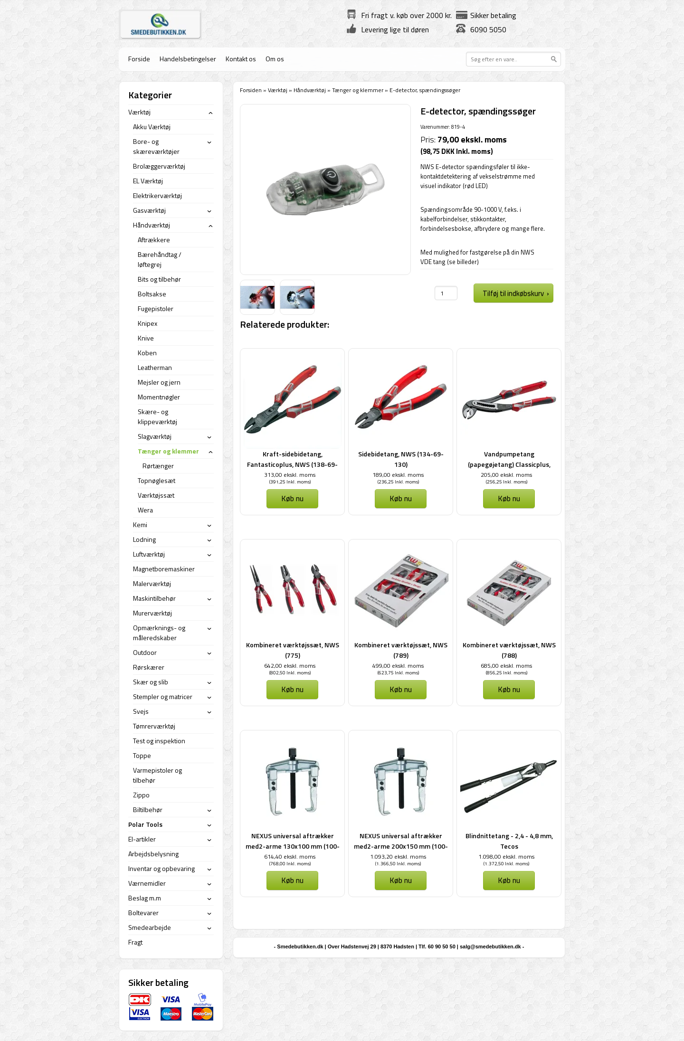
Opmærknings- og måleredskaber (159, 633)
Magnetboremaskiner (164, 569)
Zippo (141, 795)
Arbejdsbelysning (153, 854)
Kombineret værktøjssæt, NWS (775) (292, 650)
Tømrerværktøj (154, 726)
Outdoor (145, 652)
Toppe (142, 755)
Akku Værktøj (152, 127)
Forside (139, 59)
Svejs (141, 711)
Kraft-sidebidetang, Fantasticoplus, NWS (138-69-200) (292, 464)
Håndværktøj (310, 90)
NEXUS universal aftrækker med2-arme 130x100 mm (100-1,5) (293, 846)
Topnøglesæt (156, 480)
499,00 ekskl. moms (398, 665)
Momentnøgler (159, 397)
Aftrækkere (154, 240)
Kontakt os (241, 59)
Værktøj (277, 90)
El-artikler (142, 839)
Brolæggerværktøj (159, 166)
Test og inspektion (159, 741)
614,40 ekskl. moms (289, 856)
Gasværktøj (149, 210)
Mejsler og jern (159, 382)
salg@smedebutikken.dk (490, 946)
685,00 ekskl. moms (506, 665)
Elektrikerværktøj (157, 195)
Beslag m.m (144, 898)
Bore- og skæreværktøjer (156, 146)
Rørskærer (148, 667)
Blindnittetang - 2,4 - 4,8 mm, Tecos (509, 841)
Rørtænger (158, 466)
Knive (146, 338)
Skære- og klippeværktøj (157, 416)
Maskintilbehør (154, 598)
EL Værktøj (148, 181)
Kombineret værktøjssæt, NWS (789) (400, 650)
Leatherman (155, 367)
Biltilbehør (147, 809)
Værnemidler (147, 883)
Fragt (135, 942)
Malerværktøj (152, 583)
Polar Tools (145, 824)
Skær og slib (150, 682)
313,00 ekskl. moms (289, 474)
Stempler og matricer (162, 696)
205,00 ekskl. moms (506, 474)
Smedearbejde (149, 927)
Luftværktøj (149, 554)
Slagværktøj (154, 436)
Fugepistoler (155, 308)
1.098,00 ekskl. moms (506, 856)
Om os (275, 59)
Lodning (144, 539)
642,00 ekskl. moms (289, 665)
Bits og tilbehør (159, 279)
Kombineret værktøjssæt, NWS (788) (509, 650)
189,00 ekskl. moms (398, 474)
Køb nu (292, 498)
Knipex (147, 323)
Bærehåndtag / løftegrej (159, 259)
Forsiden (251, 90)
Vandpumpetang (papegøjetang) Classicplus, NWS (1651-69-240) (509, 464)
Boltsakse (152, 294)
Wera (145, 510)
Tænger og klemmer (358, 90)
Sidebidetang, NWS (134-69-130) (401, 459)
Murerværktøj (152, 613)
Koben (147, 353)
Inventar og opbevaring (161, 868)
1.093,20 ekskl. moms (398, 856)
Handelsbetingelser (188, 59)
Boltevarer (143, 913)
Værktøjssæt (156, 495)
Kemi (140, 525)
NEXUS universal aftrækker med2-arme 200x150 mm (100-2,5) (401, 846)
